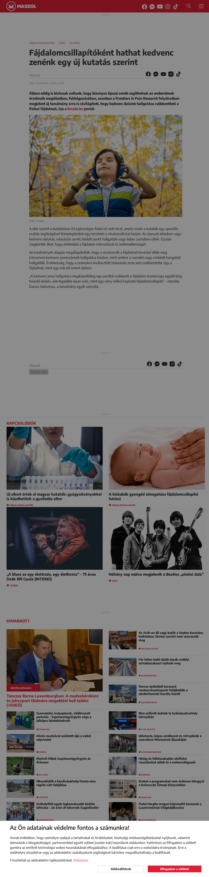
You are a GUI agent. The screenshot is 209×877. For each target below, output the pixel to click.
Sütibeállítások (121, 869)
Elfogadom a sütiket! (174, 869)
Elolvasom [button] (80, 860)
